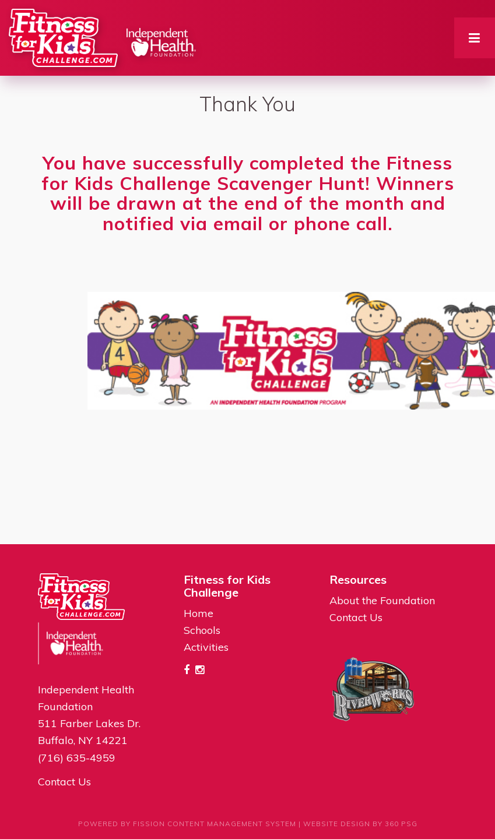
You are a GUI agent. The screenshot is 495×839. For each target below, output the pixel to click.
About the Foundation (382, 600)
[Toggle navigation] (474, 37)
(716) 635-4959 (76, 757)
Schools (202, 630)
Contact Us (64, 781)
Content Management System (231, 823)
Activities (206, 647)
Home (198, 613)
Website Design (336, 823)
